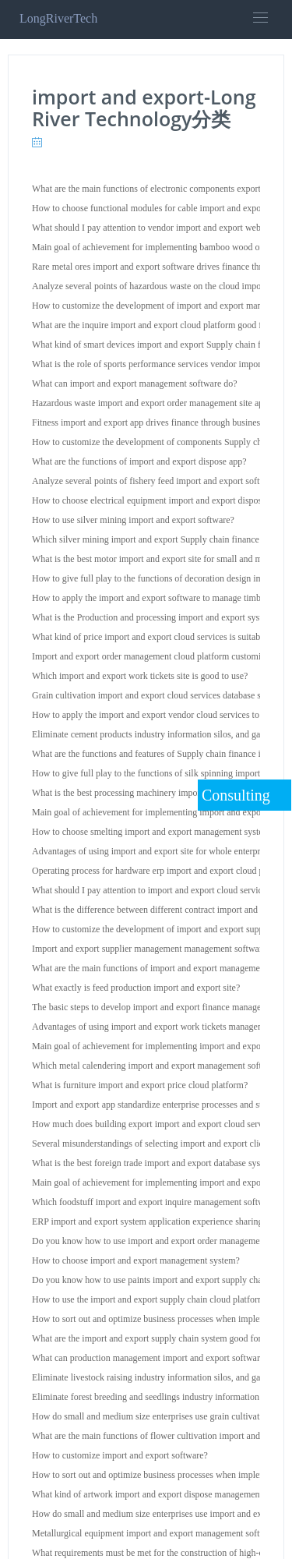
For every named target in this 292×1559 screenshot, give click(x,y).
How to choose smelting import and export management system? (153, 831)
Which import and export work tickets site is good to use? (140, 675)
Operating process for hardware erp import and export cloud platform (161, 870)
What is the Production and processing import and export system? (155, 617)
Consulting (236, 795)
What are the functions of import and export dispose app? (139, 461)
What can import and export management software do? (134, 383)
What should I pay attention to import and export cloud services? (153, 890)
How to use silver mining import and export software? (133, 519)
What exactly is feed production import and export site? (136, 987)
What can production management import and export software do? (156, 1357)
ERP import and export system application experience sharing (147, 1221)
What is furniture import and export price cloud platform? (140, 1085)
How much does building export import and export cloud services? (156, 1124)
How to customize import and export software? (120, 1455)
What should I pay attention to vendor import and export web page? (158, 227)
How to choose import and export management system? (136, 1260)
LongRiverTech (58, 18)
